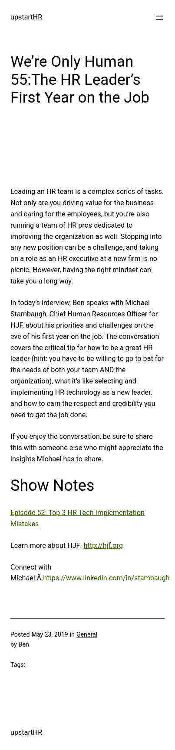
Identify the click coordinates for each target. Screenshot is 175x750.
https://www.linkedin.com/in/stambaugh (106, 578)
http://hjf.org (102, 545)
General (86, 634)
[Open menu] (159, 18)
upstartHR (26, 17)
